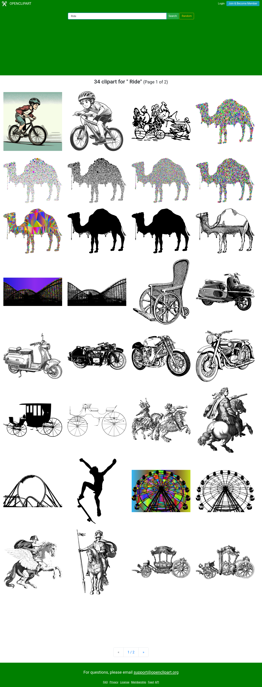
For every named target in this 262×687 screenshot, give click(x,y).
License (124, 682)
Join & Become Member (243, 3)
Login (221, 3)
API (157, 682)
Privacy (114, 682)
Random (187, 16)
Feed (151, 682)
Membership (138, 682)
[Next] (143, 652)
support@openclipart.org (156, 672)
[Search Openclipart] (117, 16)
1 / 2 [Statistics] (131, 652)
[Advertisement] (131, 47)
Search (172, 16)
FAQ (105, 682)
